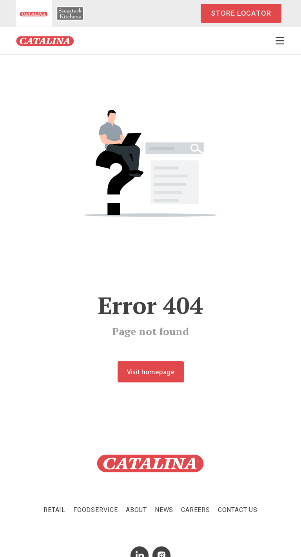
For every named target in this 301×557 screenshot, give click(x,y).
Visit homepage (150, 372)
